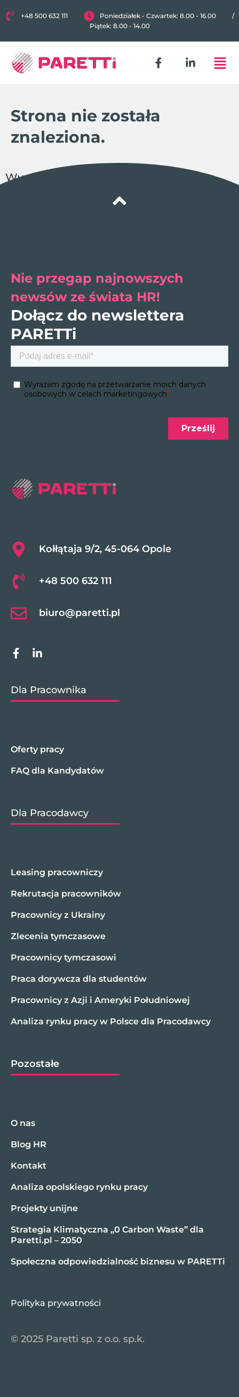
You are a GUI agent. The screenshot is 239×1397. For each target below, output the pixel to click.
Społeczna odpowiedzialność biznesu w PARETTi (118, 1261)
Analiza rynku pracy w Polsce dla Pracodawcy (111, 1021)
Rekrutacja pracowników (66, 894)
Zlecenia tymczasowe (58, 936)
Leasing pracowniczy (57, 872)
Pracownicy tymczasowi (63, 957)
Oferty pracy (37, 749)
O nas (23, 1123)
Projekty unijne (44, 1208)
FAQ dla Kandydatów (57, 771)
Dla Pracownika (48, 690)
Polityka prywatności (56, 1303)
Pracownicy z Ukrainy (58, 915)
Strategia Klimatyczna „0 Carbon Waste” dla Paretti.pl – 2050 (107, 1235)
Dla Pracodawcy (50, 813)
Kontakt (28, 1166)
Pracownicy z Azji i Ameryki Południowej (100, 1000)
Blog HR (28, 1144)
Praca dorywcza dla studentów (79, 979)
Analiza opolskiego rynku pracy (79, 1187)
